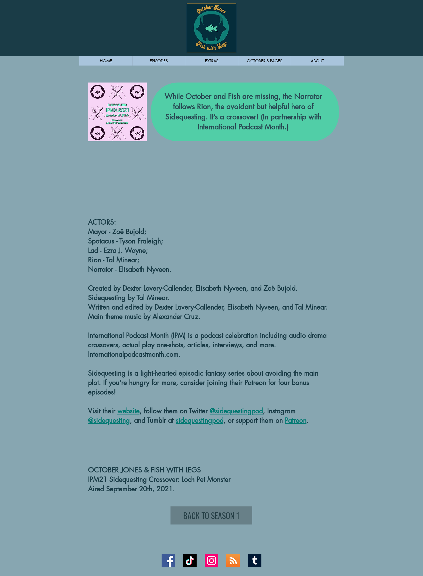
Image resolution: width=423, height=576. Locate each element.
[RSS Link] (233, 560)
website (128, 411)
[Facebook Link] (168, 560)
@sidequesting (109, 420)
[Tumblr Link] (254, 560)
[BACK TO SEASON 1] (211, 515)
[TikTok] (190, 560)
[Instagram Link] (211, 560)
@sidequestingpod (236, 411)
